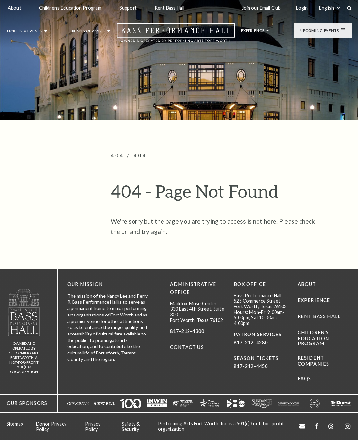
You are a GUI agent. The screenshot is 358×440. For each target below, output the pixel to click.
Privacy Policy (92, 426)
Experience (314, 300)
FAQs (304, 378)
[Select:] (329, 8)
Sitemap (14, 423)
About (307, 284)
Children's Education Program (313, 338)
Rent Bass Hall (319, 316)
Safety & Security (131, 426)
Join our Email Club (261, 8)
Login (302, 8)
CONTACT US (187, 347)
